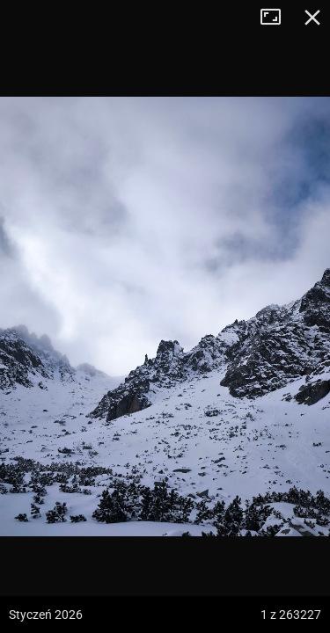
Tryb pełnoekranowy (277, 17)
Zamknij (312, 17)
